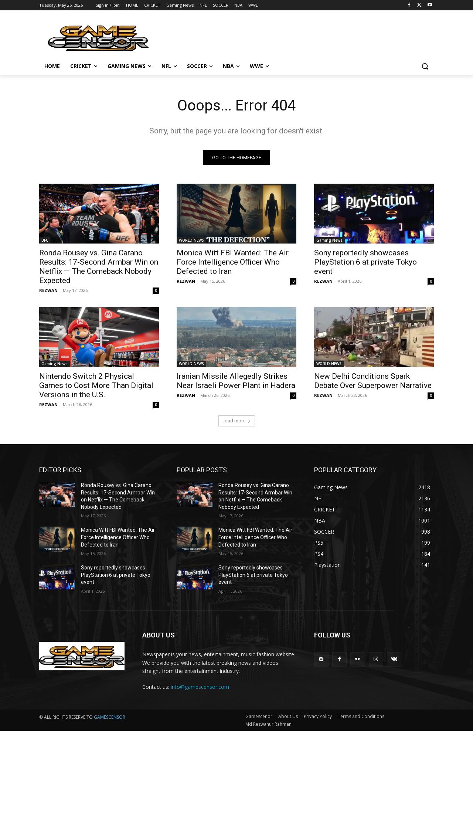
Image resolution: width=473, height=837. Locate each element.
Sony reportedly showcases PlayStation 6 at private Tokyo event (365, 262)
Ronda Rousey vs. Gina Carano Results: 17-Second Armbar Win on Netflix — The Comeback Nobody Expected (98, 266)
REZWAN (48, 290)
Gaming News (329, 240)
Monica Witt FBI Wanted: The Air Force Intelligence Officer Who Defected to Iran (233, 262)
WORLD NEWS (191, 240)
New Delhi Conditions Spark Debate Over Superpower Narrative (373, 381)
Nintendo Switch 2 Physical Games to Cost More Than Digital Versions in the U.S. (96, 385)
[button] (425, 66)
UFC (44, 240)
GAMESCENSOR (109, 717)
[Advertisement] (221, 783)
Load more (236, 421)
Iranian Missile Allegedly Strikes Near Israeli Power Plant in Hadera (236, 381)
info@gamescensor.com (200, 686)
